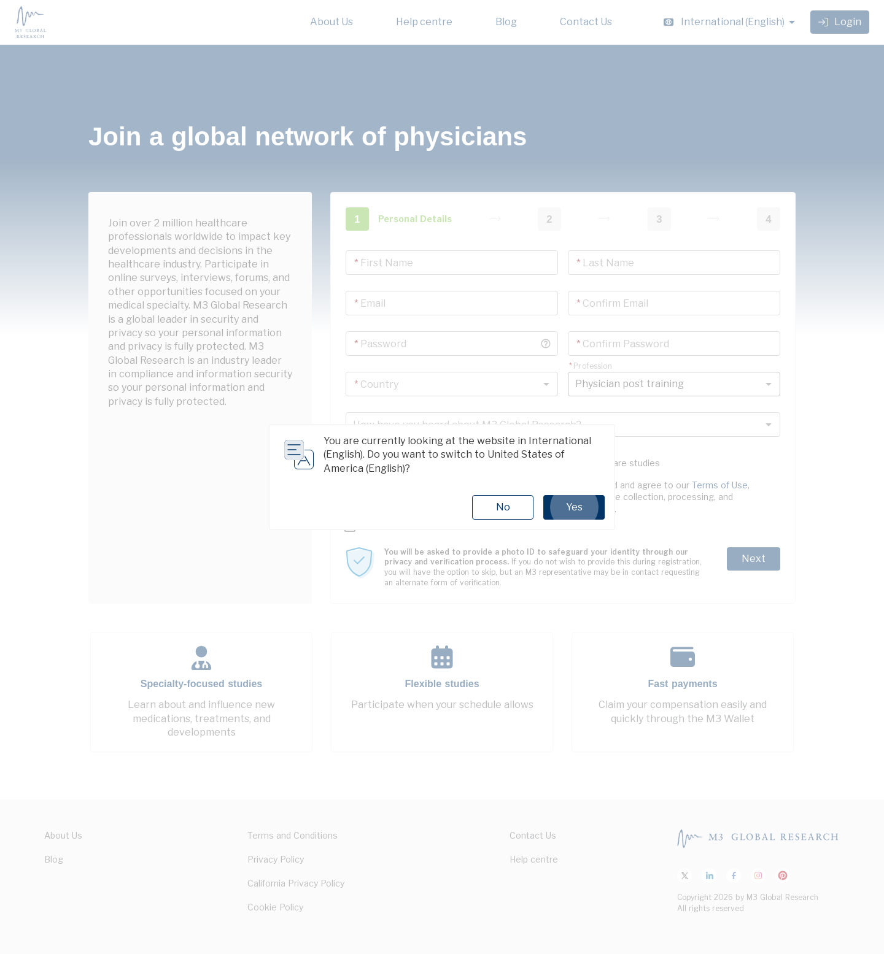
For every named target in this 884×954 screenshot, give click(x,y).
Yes (574, 507)
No (503, 507)
